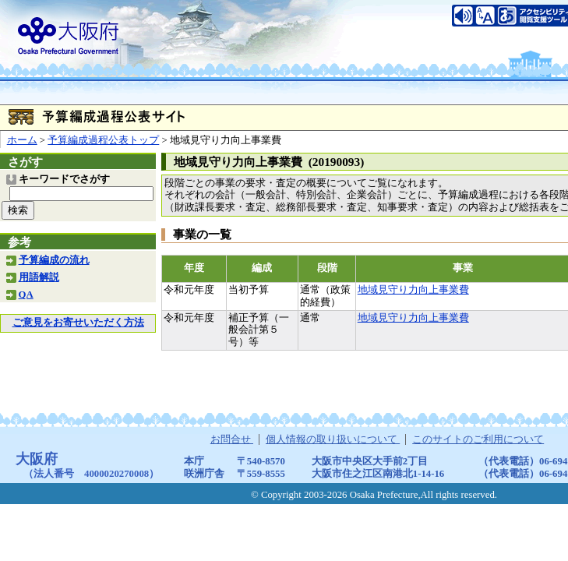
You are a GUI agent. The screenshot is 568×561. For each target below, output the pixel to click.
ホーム (22, 140)
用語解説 (39, 277)
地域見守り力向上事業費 (413, 289)
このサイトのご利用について (478, 439)
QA (26, 294)
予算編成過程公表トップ (103, 140)
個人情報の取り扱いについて (333, 439)
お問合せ (231, 439)
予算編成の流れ (54, 260)
